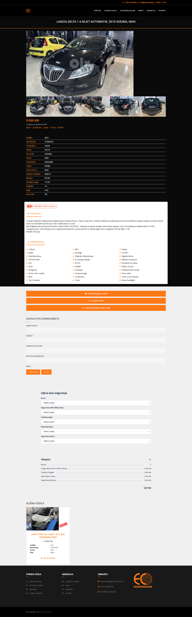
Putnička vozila (33, 581)
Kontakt (67, 593)
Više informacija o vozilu (96, 293)
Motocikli (31, 589)
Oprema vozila (35, 242)
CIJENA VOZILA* (31, 326)
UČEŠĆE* (29, 336)
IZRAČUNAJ (33, 372)
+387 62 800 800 (130, 2)
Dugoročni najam (70, 581)
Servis (66, 585)
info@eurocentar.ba (147, 2)
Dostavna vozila (34, 585)
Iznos (28, 366)
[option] (96, 63)
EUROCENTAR (46, 612)
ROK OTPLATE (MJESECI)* (35, 356)
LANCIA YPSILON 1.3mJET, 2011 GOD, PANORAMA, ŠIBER (48, 536)
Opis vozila (34, 213)
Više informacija (48, 558)
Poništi (46, 372)
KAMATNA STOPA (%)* (34, 346)
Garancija (67, 589)
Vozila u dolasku (34, 593)
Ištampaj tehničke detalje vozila (96, 308)
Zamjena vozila (96, 301)
